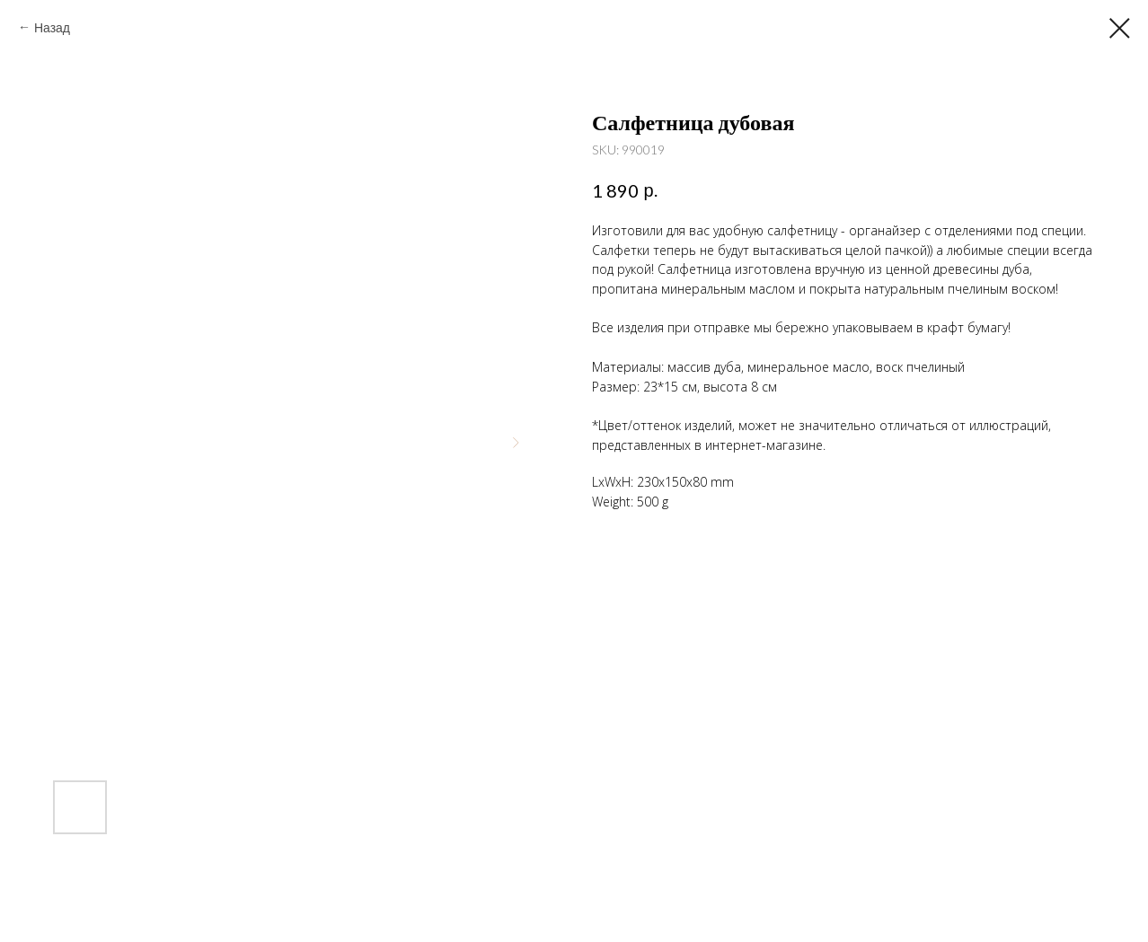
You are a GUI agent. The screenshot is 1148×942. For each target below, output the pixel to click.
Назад (52, 27)
